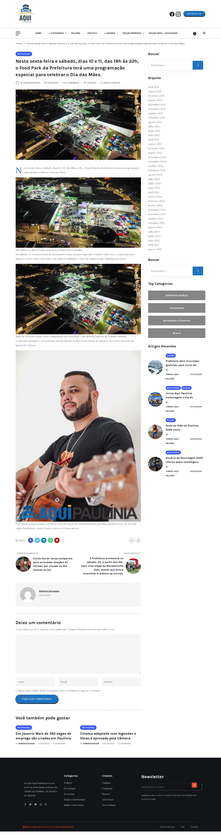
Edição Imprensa (132, 36)
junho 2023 (154, 239)
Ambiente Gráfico (177, 299)
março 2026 (155, 94)
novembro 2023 (157, 217)
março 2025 (154, 147)
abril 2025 (153, 143)
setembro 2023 (156, 226)
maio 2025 (154, 138)
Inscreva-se (193, 15)
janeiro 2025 (155, 156)
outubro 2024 (155, 169)
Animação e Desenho (176, 324)
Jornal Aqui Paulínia (172, 380)
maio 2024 (154, 191)
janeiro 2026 (155, 103)
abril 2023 (153, 248)
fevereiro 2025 (156, 151)
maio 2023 (154, 243)
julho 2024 (154, 182)
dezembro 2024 (157, 160)
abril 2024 (153, 195)
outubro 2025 (155, 116)
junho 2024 (154, 186)
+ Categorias (56, 36)
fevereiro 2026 (156, 99)
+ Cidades (109, 36)
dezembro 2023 (157, 213)
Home (38, 36)
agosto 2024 (155, 178)
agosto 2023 (155, 230)
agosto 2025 (155, 125)
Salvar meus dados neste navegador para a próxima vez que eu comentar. (59, 694)
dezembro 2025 (157, 108)
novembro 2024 (157, 165)
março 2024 (155, 200)
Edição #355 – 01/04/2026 (163, 36)
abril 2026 (153, 90)
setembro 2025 (156, 121)
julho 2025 (153, 129)
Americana (177, 311)
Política (92, 36)
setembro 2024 (156, 173)
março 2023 (155, 252)
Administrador (27, 747)
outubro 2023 (155, 222)
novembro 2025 (157, 112)
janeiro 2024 (155, 208)
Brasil (177, 336)
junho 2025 (154, 134)
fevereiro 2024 (156, 204)
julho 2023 (154, 235)
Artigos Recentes (162, 350)
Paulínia (75, 36)
